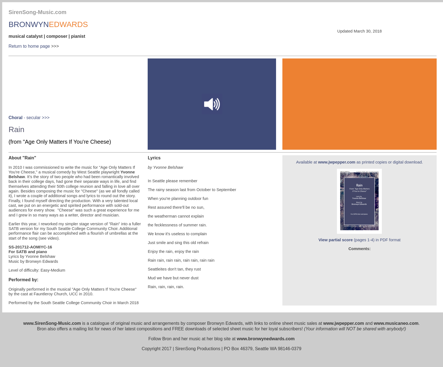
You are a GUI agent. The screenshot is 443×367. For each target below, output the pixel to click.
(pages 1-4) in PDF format (359, 240)
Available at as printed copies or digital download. (359, 162)
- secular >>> (29, 117)
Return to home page (29, 46)
